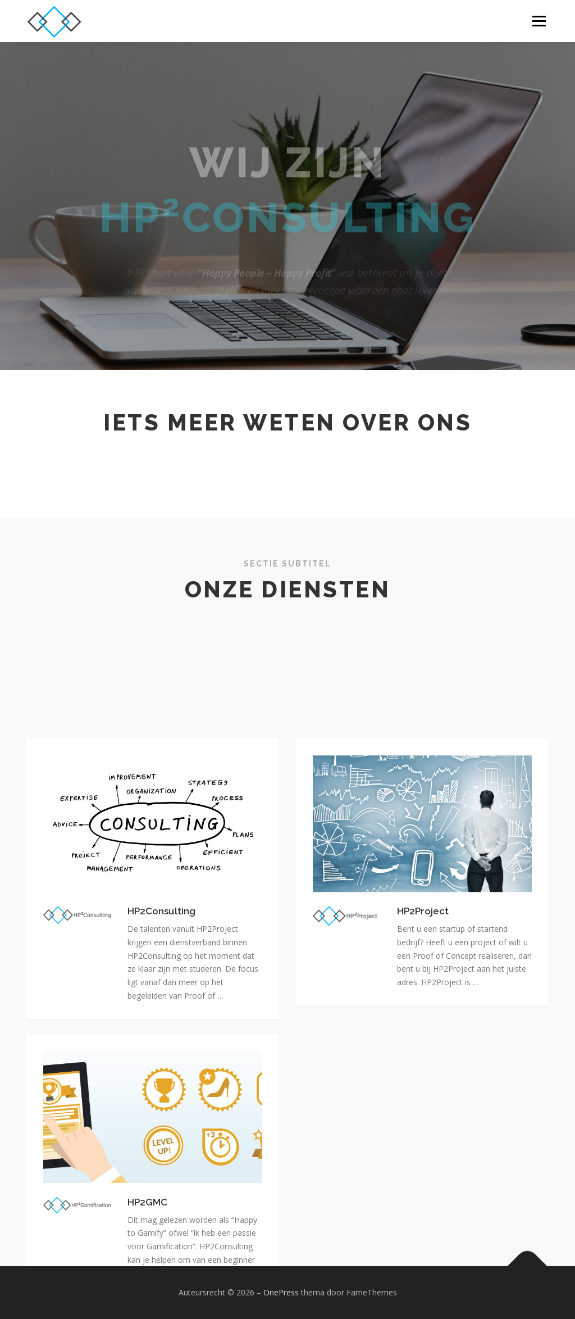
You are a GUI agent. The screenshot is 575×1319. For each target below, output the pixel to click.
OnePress (281, 1292)
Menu (539, 21)
